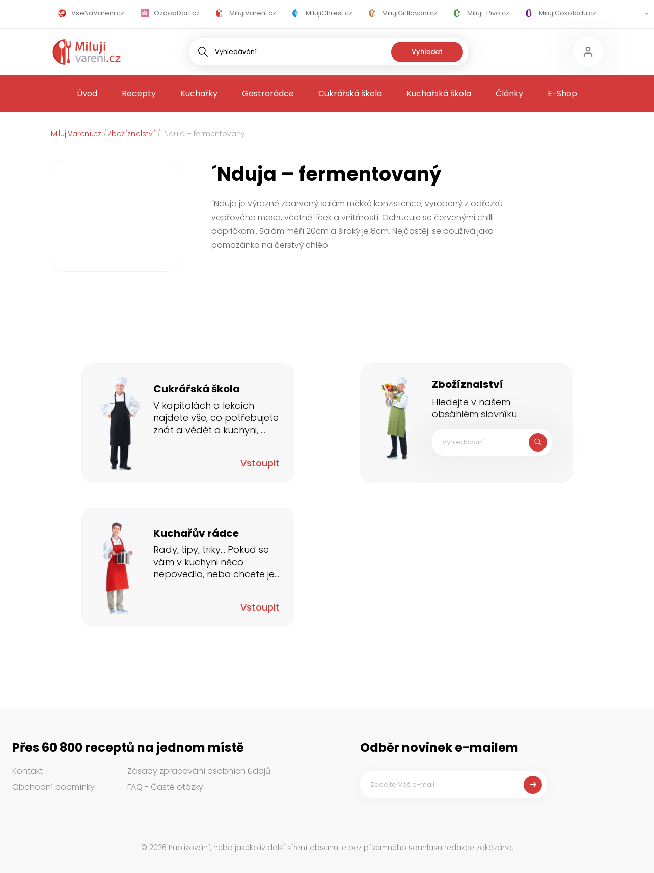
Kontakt (27, 771)
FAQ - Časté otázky (165, 787)
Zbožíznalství (131, 133)
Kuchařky (198, 93)
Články (509, 93)
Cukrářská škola (350, 93)
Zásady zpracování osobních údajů (198, 771)
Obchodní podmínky (53, 787)
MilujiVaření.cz (76, 133)
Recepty (139, 93)
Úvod (87, 93)
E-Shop (562, 93)
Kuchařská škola (438, 93)
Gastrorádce (268, 93)
